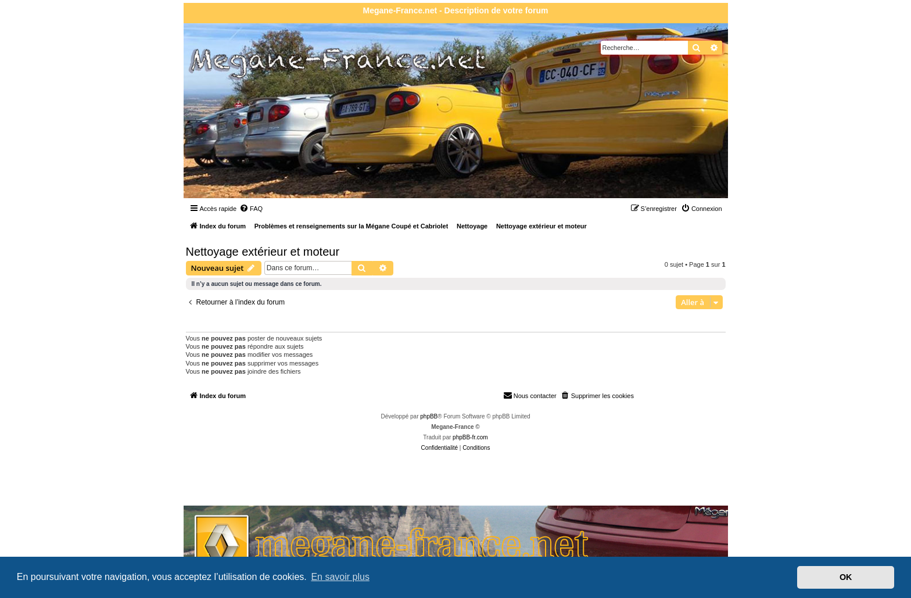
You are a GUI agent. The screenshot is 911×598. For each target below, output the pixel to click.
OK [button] (846, 577)
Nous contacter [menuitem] (530, 395)
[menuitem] (251, 209)
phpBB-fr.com (470, 437)
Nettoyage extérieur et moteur (263, 251)
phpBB (428, 416)
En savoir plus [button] (340, 577)
